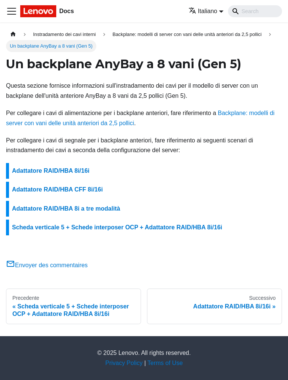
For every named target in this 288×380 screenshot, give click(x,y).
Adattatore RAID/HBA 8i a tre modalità (66, 208)
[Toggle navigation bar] (11, 11)
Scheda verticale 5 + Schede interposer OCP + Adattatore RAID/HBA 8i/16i (117, 227)
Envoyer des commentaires (47, 265)
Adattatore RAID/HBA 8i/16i (51, 171)
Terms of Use (165, 363)
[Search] (255, 11)
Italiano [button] (203, 11)
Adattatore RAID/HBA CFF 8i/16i (57, 189)
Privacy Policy (124, 363)
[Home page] (13, 34)
